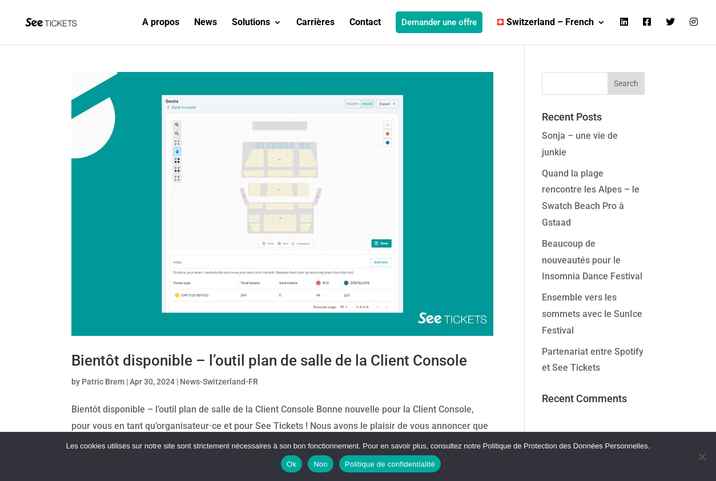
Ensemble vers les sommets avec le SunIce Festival (592, 314)
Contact (365, 22)
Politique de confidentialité (390, 464)
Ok (291, 464)
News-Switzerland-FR (219, 381)
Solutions (251, 22)
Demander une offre (439, 22)
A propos (160, 22)
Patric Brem (103, 381)
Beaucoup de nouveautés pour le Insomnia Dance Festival (592, 260)
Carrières (315, 22)
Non (320, 464)
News (205, 22)
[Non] (701, 456)
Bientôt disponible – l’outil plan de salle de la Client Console (269, 360)
